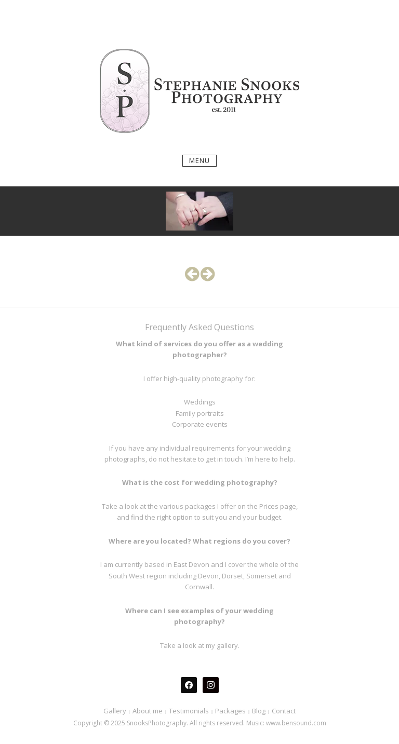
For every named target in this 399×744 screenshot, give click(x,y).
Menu (199, 160)
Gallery (114, 710)
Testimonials (189, 710)
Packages (230, 710)
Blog (258, 710)
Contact (284, 710)
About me (147, 710)
